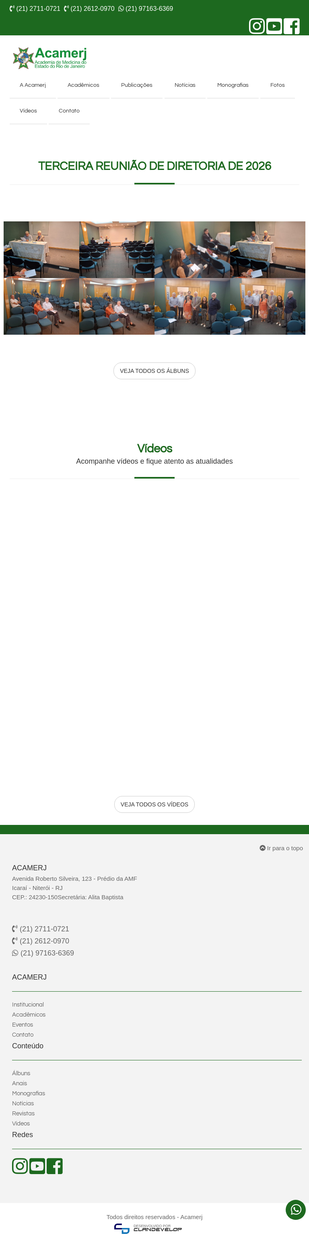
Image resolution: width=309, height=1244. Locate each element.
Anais (19, 1083)
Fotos (277, 85)
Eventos (22, 1025)
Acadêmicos (83, 85)
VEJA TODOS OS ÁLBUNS (154, 371)
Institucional (28, 1005)
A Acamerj (33, 85)
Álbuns (21, 1073)
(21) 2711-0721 (40, 929)
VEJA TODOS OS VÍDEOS (154, 804)
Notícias (185, 85)
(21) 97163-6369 (43, 953)
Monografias (233, 85)
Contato (69, 111)
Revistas (23, 1114)
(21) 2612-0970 (40, 941)
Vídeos (28, 111)
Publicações (136, 85)
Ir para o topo (281, 848)
